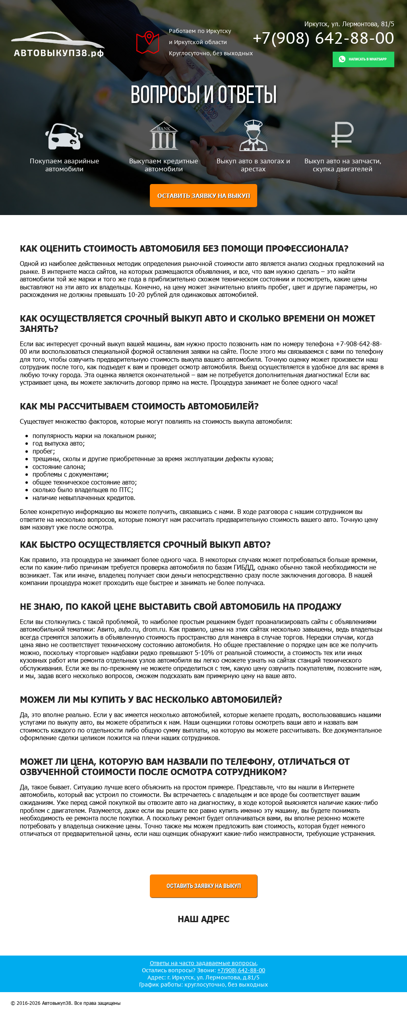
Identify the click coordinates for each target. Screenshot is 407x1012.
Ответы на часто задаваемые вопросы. (204, 963)
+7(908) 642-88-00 (323, 38)
